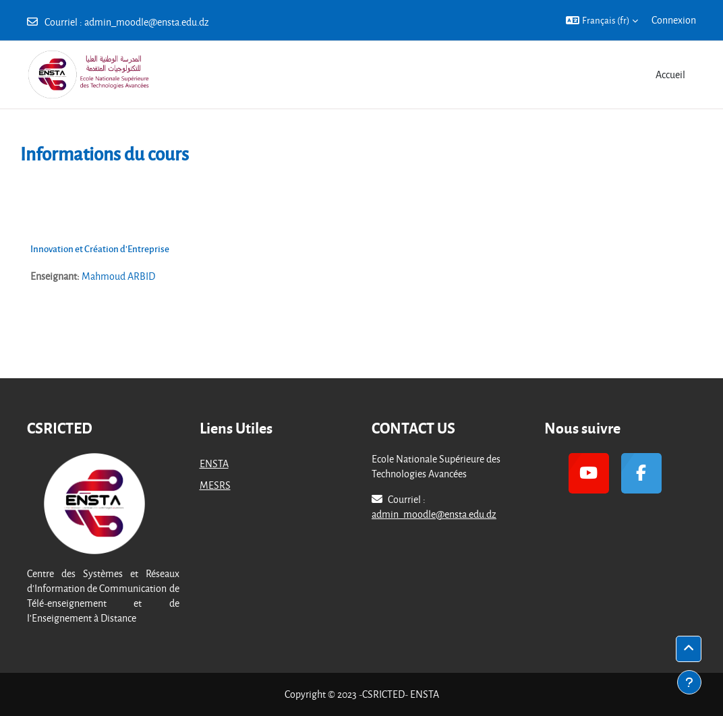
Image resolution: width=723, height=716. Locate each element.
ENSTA (214, 463)
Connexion (674, 20)
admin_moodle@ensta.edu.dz (146, 22)
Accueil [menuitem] (670, 74)
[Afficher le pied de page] (689, 682)
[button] (602, 20)
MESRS (215, 485)
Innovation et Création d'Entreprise (99, 248)
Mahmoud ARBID (118, 276)
